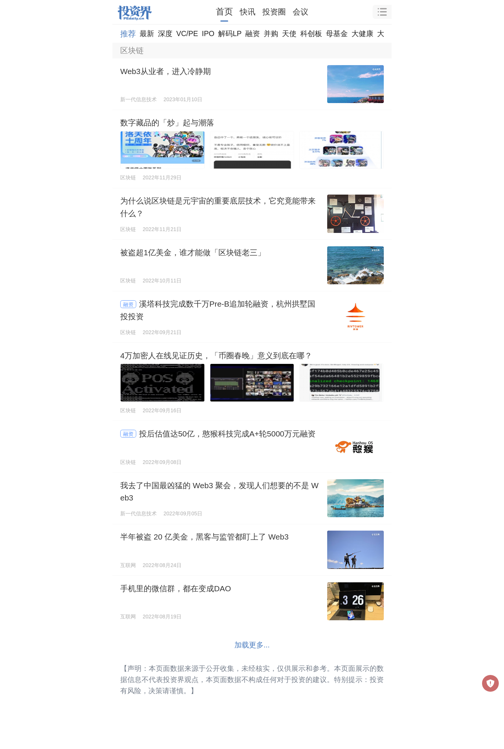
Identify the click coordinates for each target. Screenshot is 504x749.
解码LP (230, 33)
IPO (208, 33)
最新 (147, 33)
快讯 (247, 11)
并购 (271, 33)
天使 (289, 33)
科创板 (311, 33)
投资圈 (274, 11)
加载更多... (252, 645)
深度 (165, 33)
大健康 (362, 33)
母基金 (337, 33)
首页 (224, 11)
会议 (300, 11)
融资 (252, 33)
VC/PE (187, 33)
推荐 (128, 33)
